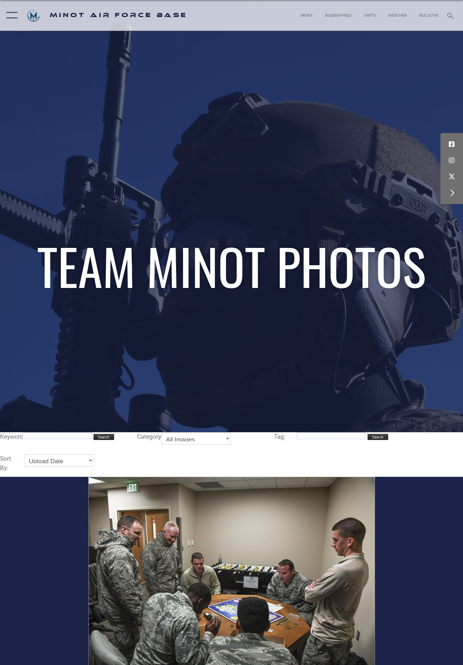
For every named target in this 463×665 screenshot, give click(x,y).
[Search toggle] (451, 15)
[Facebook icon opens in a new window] (452, 144)
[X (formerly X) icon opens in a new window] (452, 177)
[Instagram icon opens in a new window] (452, 160)
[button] (10, 15)
